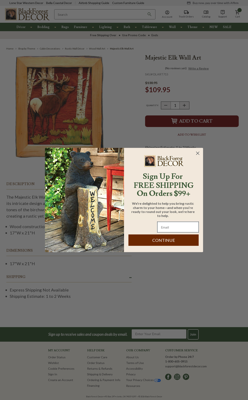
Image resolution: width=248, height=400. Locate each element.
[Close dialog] (197, 153)
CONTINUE (163, 240)
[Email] (178, 227)
